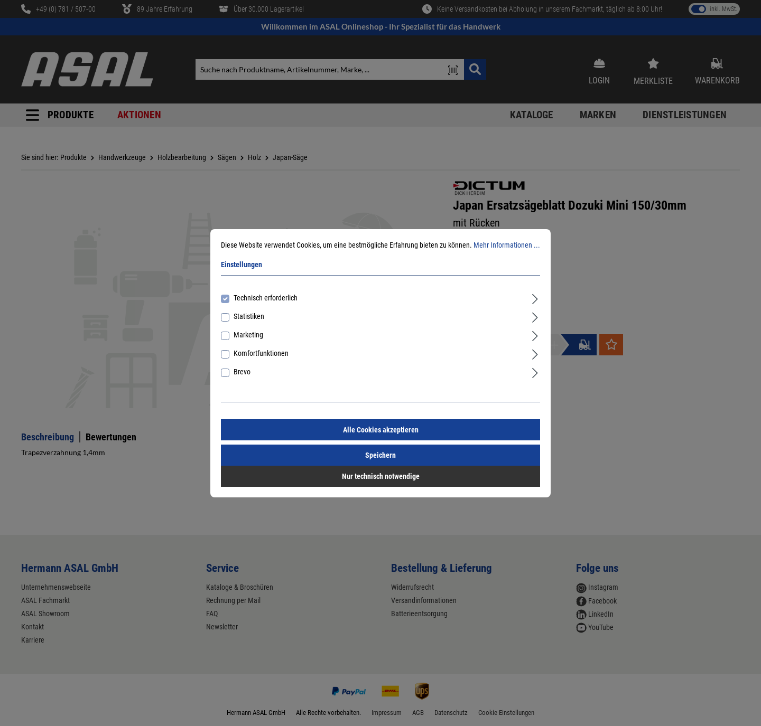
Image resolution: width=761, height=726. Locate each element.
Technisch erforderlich (266, 298)
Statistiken (249, 316)
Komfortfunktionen (261, 353)
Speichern (380, 455)
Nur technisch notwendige (381, 476)
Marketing (248, 335)
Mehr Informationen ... (507, 245)
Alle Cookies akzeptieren (381, 430)
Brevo (242, 371)
